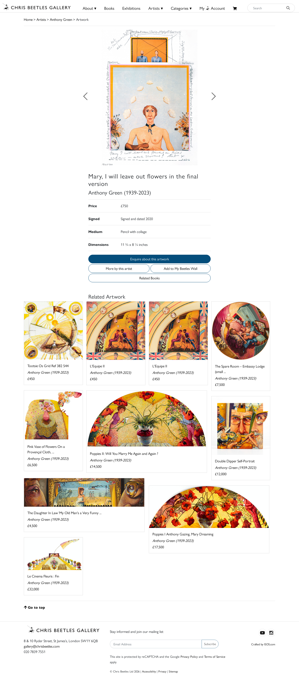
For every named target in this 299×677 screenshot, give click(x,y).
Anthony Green (61, 19)
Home (28, 19)
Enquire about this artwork (149, 258)
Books (109, 8)
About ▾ (89, 8)
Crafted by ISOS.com (263, 644)
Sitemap (173, 671)
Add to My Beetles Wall (180, 268)
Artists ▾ (155, 8)
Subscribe (210, 643)
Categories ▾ (181, 8)
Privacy (162, 671)
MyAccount (212, 8)
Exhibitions (131, 8)
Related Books (149, 277)
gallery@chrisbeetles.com (42, 646)
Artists (41, 19)
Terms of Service (214, 656)
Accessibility (149, 671)
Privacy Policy (189, 656)
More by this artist (119, 268)
